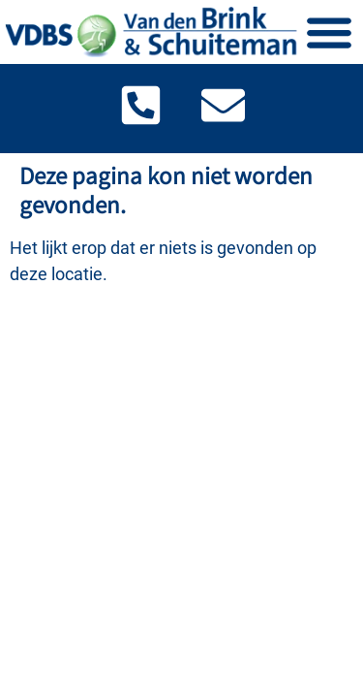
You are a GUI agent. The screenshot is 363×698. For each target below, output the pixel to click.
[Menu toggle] (329, 32)
